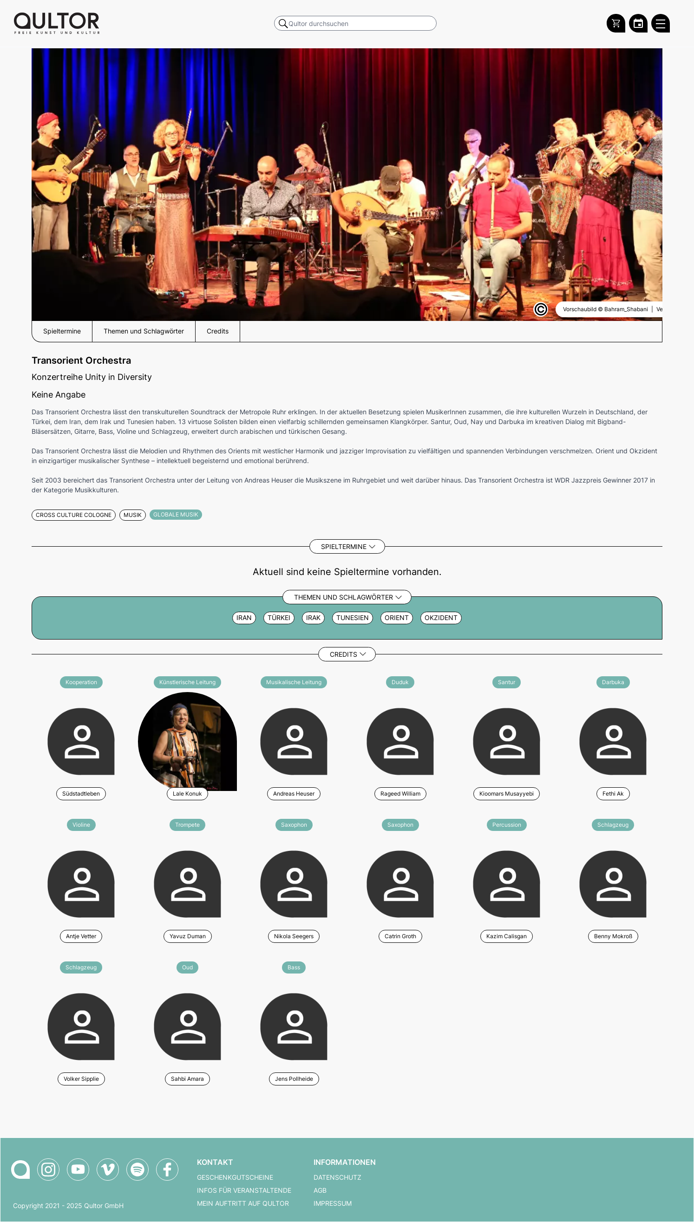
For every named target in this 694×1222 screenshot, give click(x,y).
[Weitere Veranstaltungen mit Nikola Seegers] (293, 883)
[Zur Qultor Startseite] (56, 23)
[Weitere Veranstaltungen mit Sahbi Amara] (187, 1025)
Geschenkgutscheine (235, 1177)
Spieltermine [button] (62, 331)
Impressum (333, 1203)
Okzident (441, 617)
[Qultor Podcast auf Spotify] (137, 1169)
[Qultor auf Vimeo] (108, 1169)
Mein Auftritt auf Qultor (243, 1203)
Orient (397, 617)
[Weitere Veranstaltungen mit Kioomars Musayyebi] (506, 740)
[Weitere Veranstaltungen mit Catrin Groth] (400, 883)
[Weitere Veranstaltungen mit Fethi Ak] (612, 740)
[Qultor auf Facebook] (167, 1169)
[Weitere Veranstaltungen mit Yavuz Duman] (187, 883)
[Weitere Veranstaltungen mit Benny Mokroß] (612, 883)
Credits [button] (218, 331)
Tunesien (352, 617)
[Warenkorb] (616, 23)
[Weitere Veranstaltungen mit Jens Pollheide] (293, 1025)
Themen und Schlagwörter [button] (144, 331)
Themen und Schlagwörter (343, 597)
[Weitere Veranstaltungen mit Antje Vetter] (81, 883)
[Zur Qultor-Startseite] (20, 1169)
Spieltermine (344, 546)
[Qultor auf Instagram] (48, 1169)
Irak (313, 617)
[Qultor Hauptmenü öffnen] (660, 23)
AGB (320, 1190)
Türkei (279, 617)
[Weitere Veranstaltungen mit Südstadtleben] (81, 740)
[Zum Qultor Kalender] (638, 23)
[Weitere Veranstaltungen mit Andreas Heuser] (293, 740)
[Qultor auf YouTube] (78, 1169)
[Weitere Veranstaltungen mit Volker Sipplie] (81, 1025)
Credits (343, 654)
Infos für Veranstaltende (244, 1190)
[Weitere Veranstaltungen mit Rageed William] (400, 740)
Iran (244, 617)
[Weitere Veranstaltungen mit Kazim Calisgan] (506, 883)
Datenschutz (337, 1177)
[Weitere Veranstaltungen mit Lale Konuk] (187, 740)
